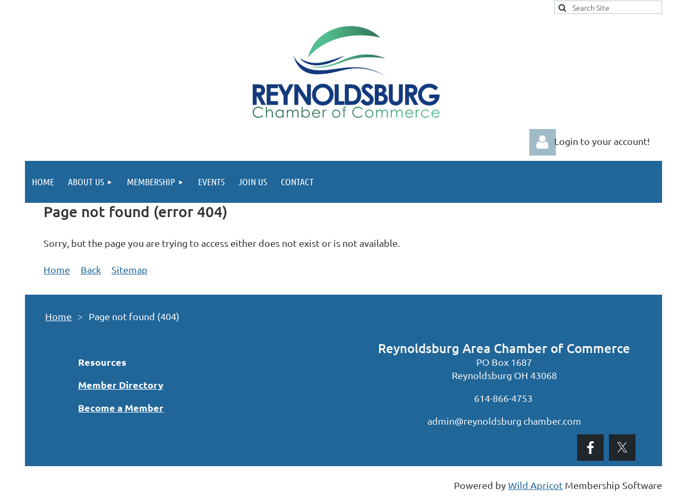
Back (91, 269)
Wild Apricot (535, 485)
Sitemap (129, 269)
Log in (542, 142)
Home (57, 269)
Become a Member (121, 407)
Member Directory (121, 385)
